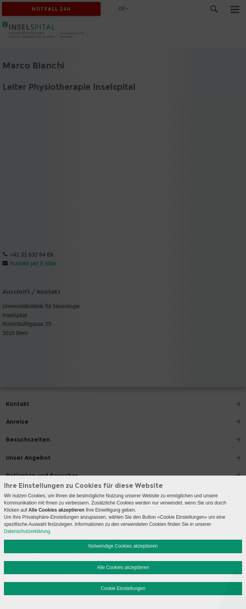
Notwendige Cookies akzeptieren (122, 546)
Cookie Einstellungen (123, 588)
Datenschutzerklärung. (27, 531)
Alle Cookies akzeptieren (123, 567)
